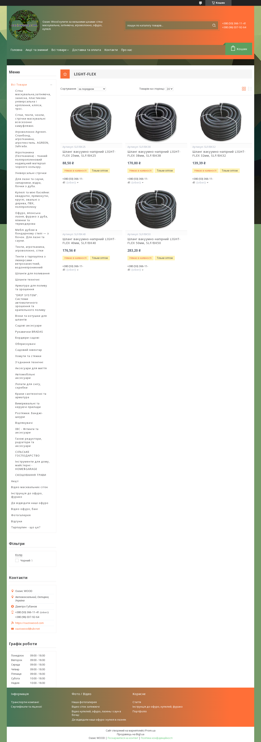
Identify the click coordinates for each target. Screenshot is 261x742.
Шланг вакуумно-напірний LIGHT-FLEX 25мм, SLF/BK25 (89, 153)
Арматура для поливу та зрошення (31, 287)
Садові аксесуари (28, 325)
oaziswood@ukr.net (27, 628)
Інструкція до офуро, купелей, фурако (158, 706)
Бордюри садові (27, 337)
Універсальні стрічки (31, 173)
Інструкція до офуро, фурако (27, 495)
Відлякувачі (24, 423)
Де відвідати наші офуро (29, 503)
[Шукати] (214, 25)
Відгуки (16, 521)
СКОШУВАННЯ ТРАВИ (30, 475)
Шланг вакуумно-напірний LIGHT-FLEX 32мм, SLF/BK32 (219, 153)
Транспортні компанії (25, 702)
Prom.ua (150, 730)
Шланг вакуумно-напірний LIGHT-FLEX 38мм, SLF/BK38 (154, 153)
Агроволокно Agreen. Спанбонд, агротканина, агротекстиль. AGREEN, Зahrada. (32, 139)
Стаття (137, 702)
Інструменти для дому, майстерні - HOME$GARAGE (32, 465)
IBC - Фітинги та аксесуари (27, 430)
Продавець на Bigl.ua (130, 734)
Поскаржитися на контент (123, 738)
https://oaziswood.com (29, 623)
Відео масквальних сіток (29, 487)
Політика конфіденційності (157, 738)
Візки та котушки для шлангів (31, 317)
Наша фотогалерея (84, 702)
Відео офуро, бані (24, 509)
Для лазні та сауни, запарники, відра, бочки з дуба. (29, 182)
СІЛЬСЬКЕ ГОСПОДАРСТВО (27, 453)
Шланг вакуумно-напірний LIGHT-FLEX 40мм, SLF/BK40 (89, 241)
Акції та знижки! (37, 50)
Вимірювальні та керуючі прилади (28, 405)
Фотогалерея (21, 515)
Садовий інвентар (28, 350)
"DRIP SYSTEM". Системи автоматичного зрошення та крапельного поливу (30, 302)
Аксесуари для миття (31, 368)
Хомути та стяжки (28, 356)
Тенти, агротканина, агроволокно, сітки (30, 248)
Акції (15, 481)
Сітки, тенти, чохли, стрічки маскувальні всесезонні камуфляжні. (30, 120)
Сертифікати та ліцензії (26, 706)
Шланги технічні (27, 279)
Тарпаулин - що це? (26, 527)
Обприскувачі (25, 344)
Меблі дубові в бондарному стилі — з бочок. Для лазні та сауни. (32, 235)
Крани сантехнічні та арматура (30, 395)
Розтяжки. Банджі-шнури (29, 415)
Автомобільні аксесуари (25, 376)
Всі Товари (19, 84)
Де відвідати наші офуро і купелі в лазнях (99, 719)
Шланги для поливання (32, 273)
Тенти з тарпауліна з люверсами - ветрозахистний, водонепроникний (30, 262)
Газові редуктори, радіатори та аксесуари (28, 442)
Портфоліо (140, 711)
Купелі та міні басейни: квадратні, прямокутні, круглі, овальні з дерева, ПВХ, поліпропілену (32, 199)
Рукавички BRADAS (29, 331)
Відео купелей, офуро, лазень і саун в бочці (96, 713)
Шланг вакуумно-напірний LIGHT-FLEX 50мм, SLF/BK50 (154, 241)
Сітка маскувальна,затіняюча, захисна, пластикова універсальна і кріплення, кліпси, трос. (33, 100)
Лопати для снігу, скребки (28, 386)
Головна (16, 50)
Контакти (111, 50)
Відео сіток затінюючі (86, 706)
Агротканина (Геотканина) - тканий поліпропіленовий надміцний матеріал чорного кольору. (31, 159)
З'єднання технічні (29, 362)
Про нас (126, 50)
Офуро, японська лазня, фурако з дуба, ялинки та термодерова (31, 218)
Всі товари (58, 50)
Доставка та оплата (86, 50)
